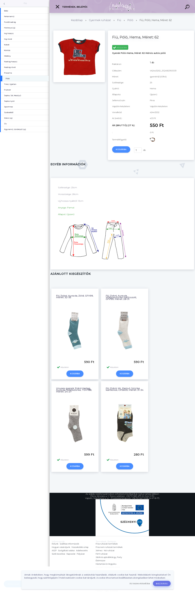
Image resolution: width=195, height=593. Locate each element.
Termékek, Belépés (71, 7)
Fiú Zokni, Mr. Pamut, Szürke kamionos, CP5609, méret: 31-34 (124, 389)
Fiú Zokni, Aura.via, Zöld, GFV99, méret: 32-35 (74, 296)
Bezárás (162, 583)
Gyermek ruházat (100, 20)
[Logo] (122, 6)
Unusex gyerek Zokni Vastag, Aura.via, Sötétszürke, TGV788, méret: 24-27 (74, 389)
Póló (130, 20)
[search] (187, 7)
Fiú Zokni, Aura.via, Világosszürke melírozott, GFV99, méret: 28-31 (121, 297)
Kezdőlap (77, 20)
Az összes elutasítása (139, 583)
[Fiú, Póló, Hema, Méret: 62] (79, 81)
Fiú (25, 3)
